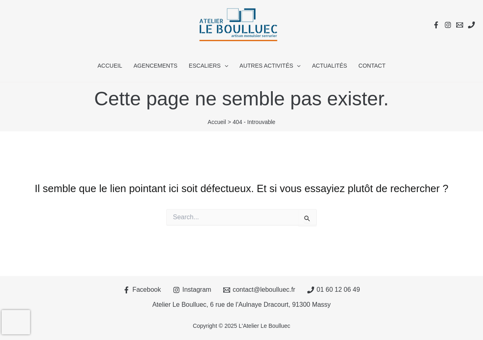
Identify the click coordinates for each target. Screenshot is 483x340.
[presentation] (16, 322)
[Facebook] (436, 24)
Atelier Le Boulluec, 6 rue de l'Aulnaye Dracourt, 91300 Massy (241, 304)
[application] (224, 65)
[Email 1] (459, 24)
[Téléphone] (471, 24)
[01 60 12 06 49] (334, 290)
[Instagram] (447, 24)
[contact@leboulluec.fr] (259, 290)
